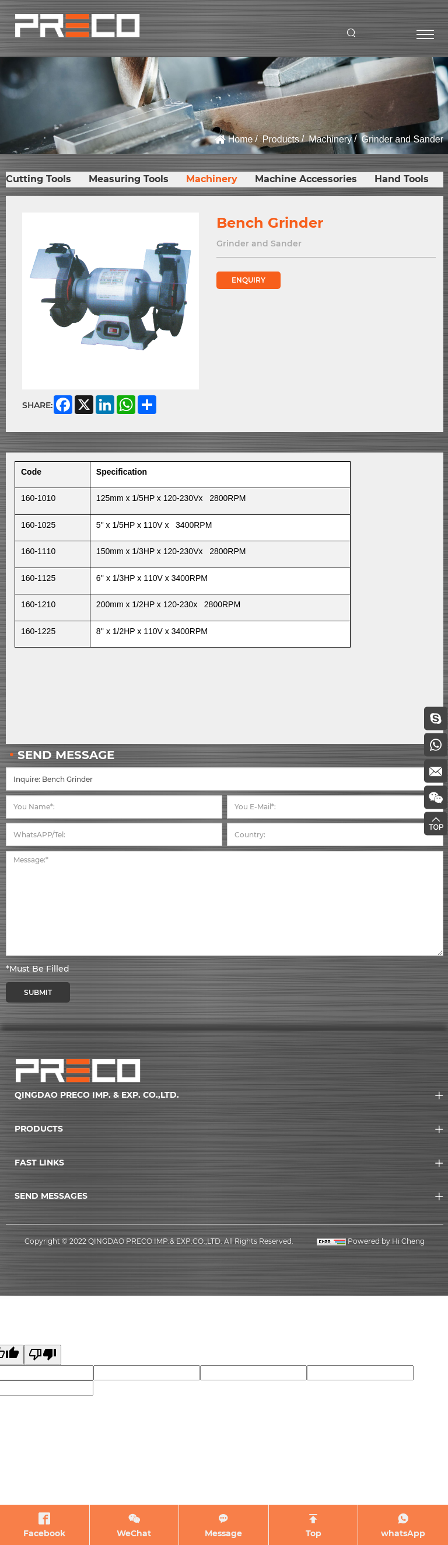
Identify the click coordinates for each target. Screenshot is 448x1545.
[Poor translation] (42, 1355)
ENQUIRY (248, 280)
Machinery (330, 139)
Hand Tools (401, 179)
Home (240, 139)
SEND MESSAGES (51, 1196)
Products (280, 139)
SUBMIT (38, 992)
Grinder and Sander (402, 139)
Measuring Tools (129, 179)
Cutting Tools (38, 179)
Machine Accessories (306, 179)
